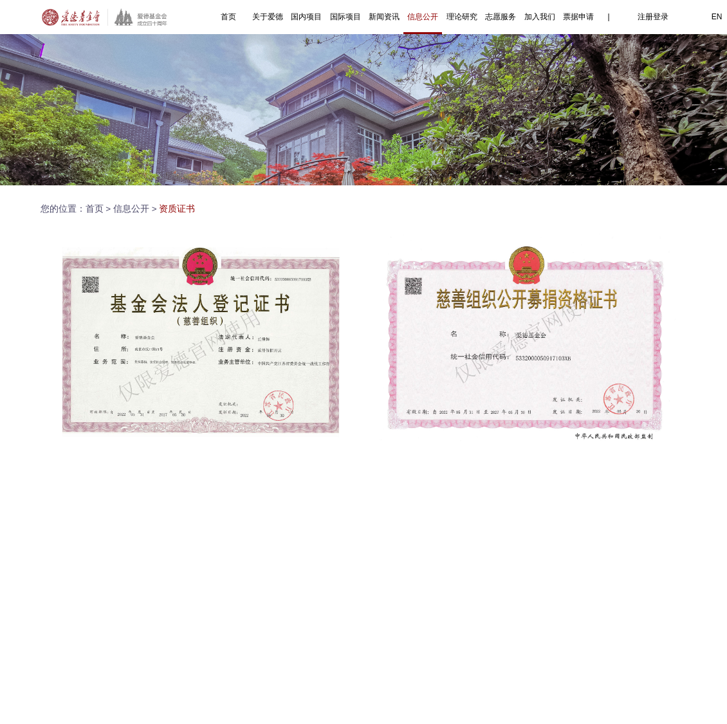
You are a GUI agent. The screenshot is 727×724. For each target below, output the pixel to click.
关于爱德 (267, 16)
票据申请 (578, 16)
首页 (228, 16)
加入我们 (539, 16)
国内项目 (306, 16)
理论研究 (461, 16)
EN (717, 16)
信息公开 (422, 16)
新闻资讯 (384, 16)
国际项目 (345, 16)
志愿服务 (500, 16)
